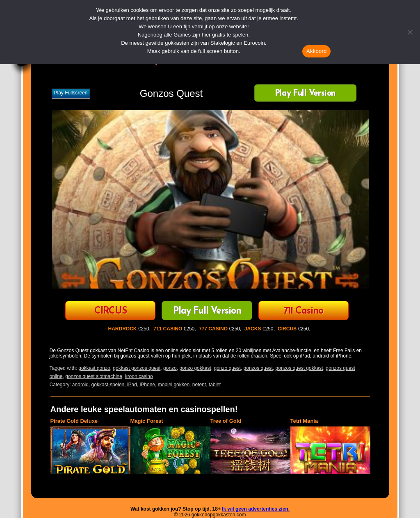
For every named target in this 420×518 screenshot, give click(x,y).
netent (199, 384)
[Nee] (410, 32)
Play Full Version (305, 93)
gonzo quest (227, 368)
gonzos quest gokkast (299, 368)
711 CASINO (167, 329)
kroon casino (139, 376)
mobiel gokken (173, 384)
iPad (132, 384)
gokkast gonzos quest (136, 368)
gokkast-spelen (108, 384)
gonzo (170, 368)
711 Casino (303, 311)
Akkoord (316, 51)
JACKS (252, 329)
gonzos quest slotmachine (93, 376)
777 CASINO (213, 329)
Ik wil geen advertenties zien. (256, 509)
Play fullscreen (71, 93)
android (80, 384)
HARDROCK (122, 329)
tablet (215, 384)
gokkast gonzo (94, 368)
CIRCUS (110, 311)
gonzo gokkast (195, 368)
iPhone (147, 384)
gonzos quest (258, 368)
